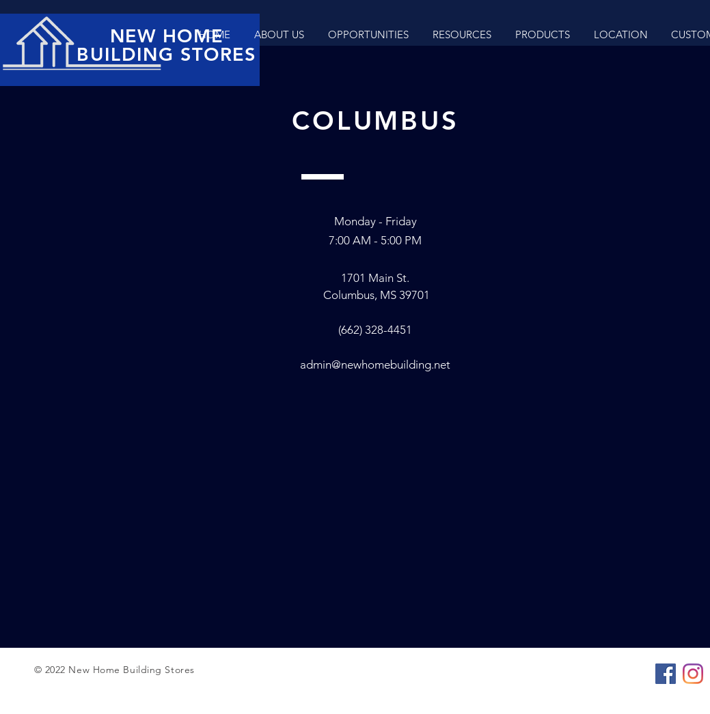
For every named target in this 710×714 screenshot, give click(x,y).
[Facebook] (665, 673)
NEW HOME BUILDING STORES (166, 45)
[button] (542, 34)
